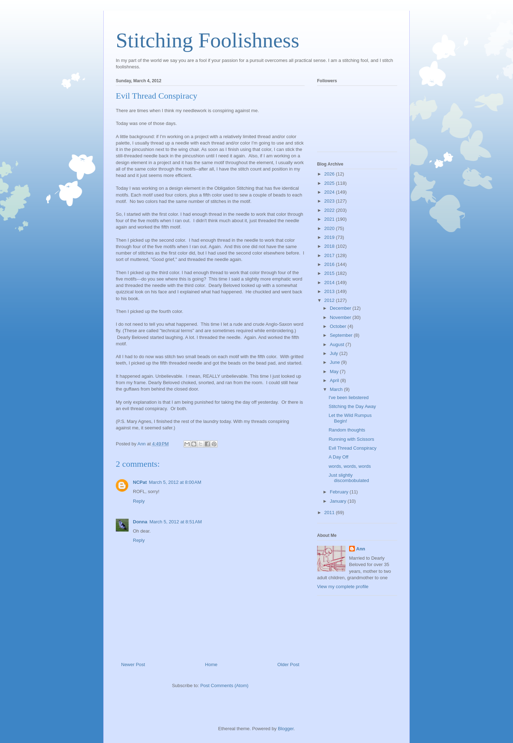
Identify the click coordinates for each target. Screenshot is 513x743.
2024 (330, 192)
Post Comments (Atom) (224, 685)
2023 (330, 201)
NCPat (140, 482)
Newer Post (133, 664)
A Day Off (338, 457)
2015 (330, 273)
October (339, 326)
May (335, 371)
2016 (330, 264)
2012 (330, 300)
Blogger (286, 728)
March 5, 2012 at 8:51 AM (175, 521)
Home (211, 664)
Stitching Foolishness (207, 40)
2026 (330, 174)
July (335, 353)
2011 (330, 512)
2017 (330, 255)
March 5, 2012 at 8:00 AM (175, 482)
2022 (330, 210)
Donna (140, 521)
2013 (330, 291)
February (340, 492)
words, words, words (349, 466)
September (342, 335)
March (337, 389)
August (338, 344)
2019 (330, 237)
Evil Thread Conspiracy (352, 448)
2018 (330, 246)
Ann (360, 548)
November (341, 317)
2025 (330, 183)
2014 (330, 282)
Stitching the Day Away (352, 406)
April (335, 380)
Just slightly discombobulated (348, 477)
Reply (139, 501)
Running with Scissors (351, 439)
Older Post (288, 664)
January (339, 501)
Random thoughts (346, 430)
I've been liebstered (348, 397)
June (335, 362)
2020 (330, 228)
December (341, 308)
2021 (330, 219)
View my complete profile (342, 586)
